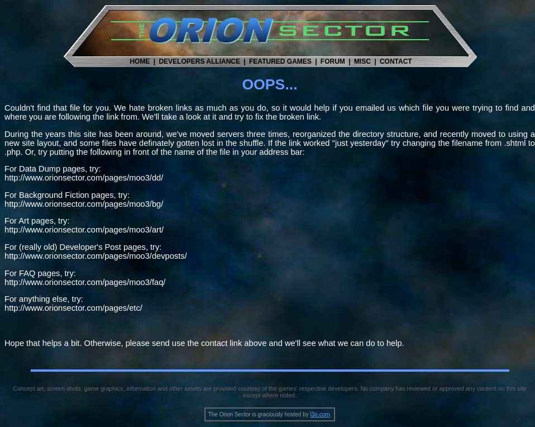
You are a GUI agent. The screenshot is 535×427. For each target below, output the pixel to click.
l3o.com (320, 414)
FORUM (333, 61)
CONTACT (396, 61)
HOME (140, 61)
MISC (362, 61)
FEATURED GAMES (280, 61)
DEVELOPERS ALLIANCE (199, 61)
